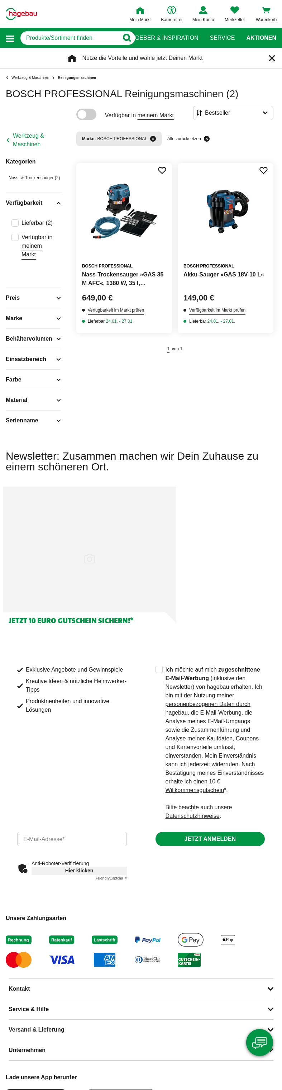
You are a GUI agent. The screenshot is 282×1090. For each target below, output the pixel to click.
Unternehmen (27, 1050)
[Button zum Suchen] (127, 38)
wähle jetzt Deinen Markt (171, 58)
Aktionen (261, 38)
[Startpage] (21, 14)
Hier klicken (79, 870)
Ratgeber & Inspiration (161, 38)
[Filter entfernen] (153, 139)
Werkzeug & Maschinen (28, 140)
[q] (69, 38)
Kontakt (19, 989)
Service (222, 38)
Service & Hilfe (29, 1009)
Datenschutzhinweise (193, 816)
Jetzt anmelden (210, 839)
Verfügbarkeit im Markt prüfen (116, 310)
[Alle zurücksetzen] (207, 139)
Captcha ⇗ (111, 878)
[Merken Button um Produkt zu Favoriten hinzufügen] (162, 170)
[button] (10, 38)
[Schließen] (272, 58)
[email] (72, 839)
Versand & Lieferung (36, 1030)
